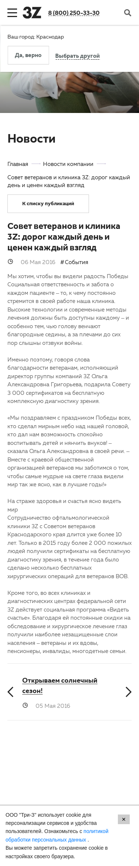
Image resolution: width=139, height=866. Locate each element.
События (76, 262)
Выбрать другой (77, 57)
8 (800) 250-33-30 (74, 12)
